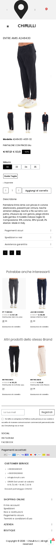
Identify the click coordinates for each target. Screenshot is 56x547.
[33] (16, 166)
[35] (35, 166)
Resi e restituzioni (13, 511)
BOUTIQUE (9, 530)
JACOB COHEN (37, 312)
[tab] (28, 230)
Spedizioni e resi (13, 237)
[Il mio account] (35, 10)
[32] (7, 166)
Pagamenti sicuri (14, 230)
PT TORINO (7, 312)
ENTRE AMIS (7, 380)
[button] (7, 9)
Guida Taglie (10, 176)
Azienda (9, 524)
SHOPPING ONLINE (14, 499)
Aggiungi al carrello (11, 327)
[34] (26, 166)
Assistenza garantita (16, 244)
